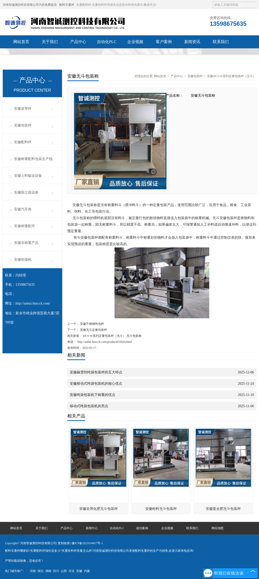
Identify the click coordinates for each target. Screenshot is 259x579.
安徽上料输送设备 (28, 176)
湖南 (48, 571)
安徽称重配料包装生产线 (33, 159)
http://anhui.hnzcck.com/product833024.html (105, 342)
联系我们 (221, 42)
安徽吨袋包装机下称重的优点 (92, 395)
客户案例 (164, 42)
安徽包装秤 (23, 125)
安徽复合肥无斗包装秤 (223, 509)
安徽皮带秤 (23, 108)
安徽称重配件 (24, 226)
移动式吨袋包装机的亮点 (89, 406)
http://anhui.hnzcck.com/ (33, 303)
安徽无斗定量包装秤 (93, 330)
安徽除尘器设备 (26, 192)
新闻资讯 (192, 42)
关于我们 (50, 42)
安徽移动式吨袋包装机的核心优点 (96, 383)
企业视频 (135, 42)
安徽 (79, 571)
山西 (64, 571)
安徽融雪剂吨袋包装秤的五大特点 (96, 372)
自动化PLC (106, 42)
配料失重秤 (66, 5)
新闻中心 (92, 528)
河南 (33, 571)
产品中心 (78, 42)
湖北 (41, 571)
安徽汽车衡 (23, 209)
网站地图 (218, 528)
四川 (56, 571)
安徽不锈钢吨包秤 (91, 324)
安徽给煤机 (23, 259)
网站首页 (21, 42)
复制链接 (64, 543)
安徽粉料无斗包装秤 (161, 509)
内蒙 (87, 571)
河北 (71, 571)
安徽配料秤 (23, 142)
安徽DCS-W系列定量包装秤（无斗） (231, 76)
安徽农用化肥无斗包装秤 (98, 509)
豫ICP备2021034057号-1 (87, 543)
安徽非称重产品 (26, 243)
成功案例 (142, 528)
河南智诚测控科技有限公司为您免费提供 (30, 5)
